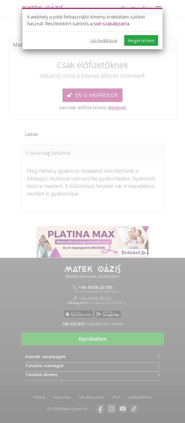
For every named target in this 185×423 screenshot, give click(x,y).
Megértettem (141, 40)
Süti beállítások (103, 40)
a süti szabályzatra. (110, 24)
